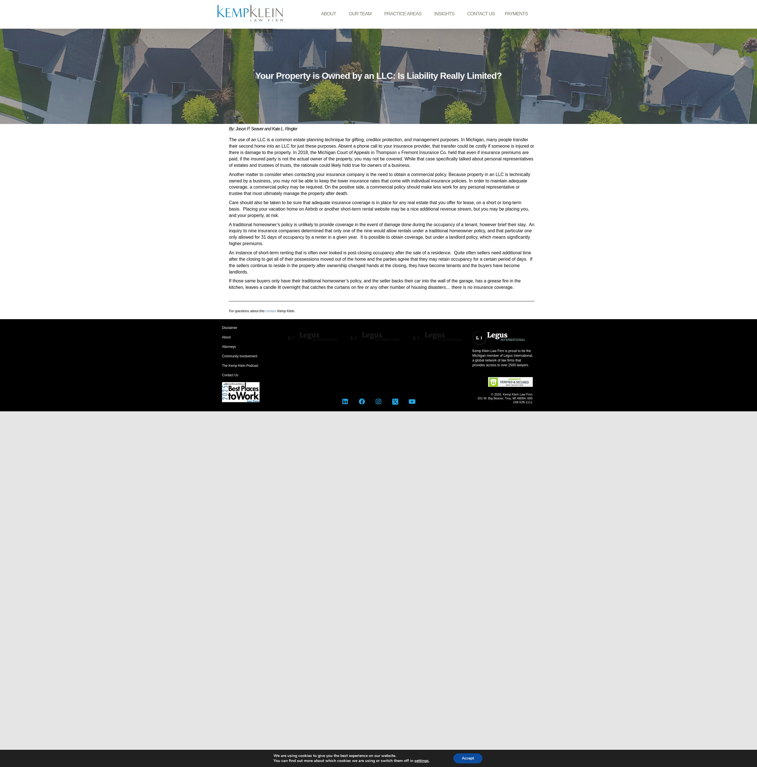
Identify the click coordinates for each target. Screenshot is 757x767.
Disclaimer (229, 327)
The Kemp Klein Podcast (240, 365)
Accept (468, 758)
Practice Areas (404, 14)
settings (421, 760)
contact (270, 311)
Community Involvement (239, 356)
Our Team (361, 14)
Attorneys (229, 346)
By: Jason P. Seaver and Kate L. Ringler (263, 128)
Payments (516, 13)
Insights (445, 14)
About (330, 14)
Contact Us (481, 13)
